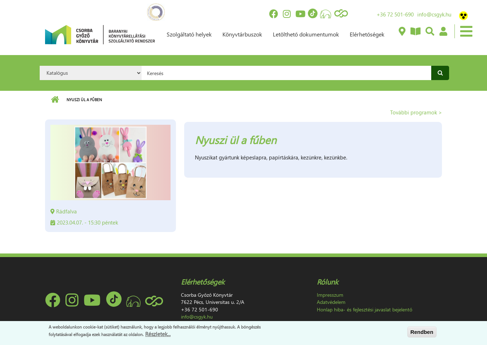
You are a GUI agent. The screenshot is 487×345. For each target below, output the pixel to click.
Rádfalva (66, 211)
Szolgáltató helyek (189, 34)
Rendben (421, 332)
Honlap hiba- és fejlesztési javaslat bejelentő (364, 309)
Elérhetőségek (367, 34)
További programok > (416, 112)
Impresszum (330, 294)
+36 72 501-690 (395, 14)
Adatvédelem (331, 302)
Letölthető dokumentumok (306, 34)
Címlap (55, 100)
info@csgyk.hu (434, 14)
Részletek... (158, 333)
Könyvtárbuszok (242, 34)
